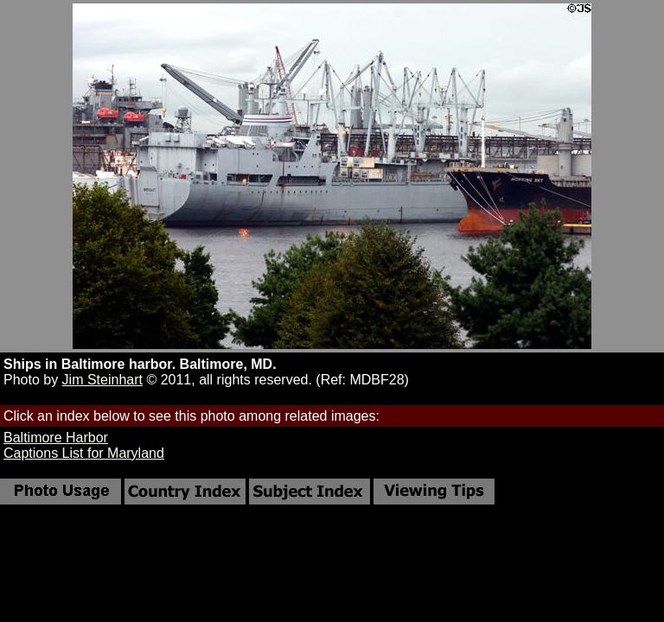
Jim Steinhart (102, 379)
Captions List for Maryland (83, 453)
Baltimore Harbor (55, 437)
